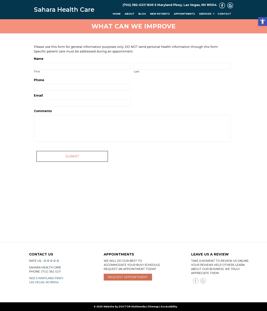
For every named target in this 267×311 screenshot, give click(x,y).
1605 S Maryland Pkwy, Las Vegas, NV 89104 (181, 5)
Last (136, 71)
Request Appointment (128, 277)
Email (38, 95)
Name (38, 59)
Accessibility (169, 306)
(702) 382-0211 (134, 5)
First (37, 71)
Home (117, 13)
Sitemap (153, 306)
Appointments (184, 13)
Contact (224, 13)
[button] (262, 21)
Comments (43, 111)
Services (205, 13)
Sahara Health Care (64, 9)
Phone (39, 80)
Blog (142, 13)
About (129, 13)
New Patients (160, 13)
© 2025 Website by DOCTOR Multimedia (120, 306)
